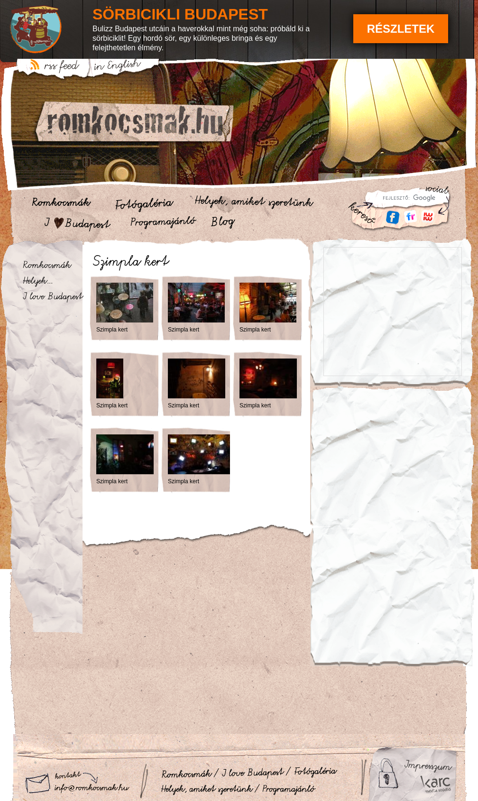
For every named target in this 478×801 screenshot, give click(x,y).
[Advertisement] (392, 452)
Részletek (401, 28)
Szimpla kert (112, 329)
